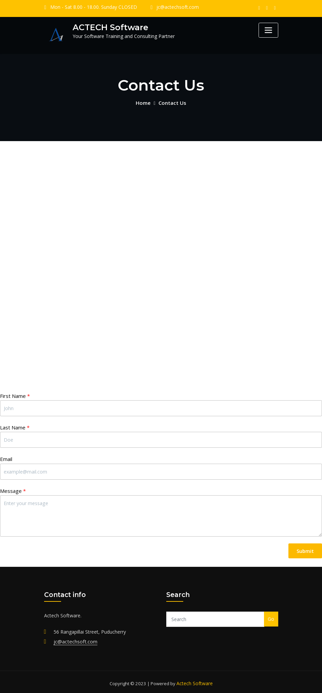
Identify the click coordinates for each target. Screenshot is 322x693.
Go (271, 617)
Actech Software (194, 680)
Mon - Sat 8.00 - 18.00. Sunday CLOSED (90, 7)
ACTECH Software (108, 27)
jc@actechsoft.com (169, 7)
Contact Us (171, 102)
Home (144, 102)
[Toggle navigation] (268, 30)
